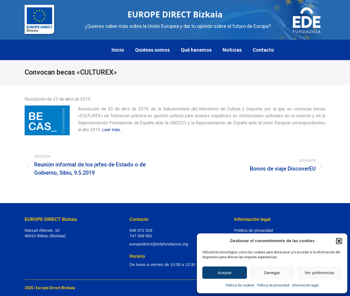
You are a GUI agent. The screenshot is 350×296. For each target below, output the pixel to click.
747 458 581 (140, 235)
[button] (339, 241)
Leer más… (112, 129)
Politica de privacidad (273, 285)
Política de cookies (240, 285)
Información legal (305, 285)
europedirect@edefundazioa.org (158, 244)
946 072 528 (140, 230)
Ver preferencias (319, 272)
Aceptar (225, 272)
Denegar (272, 272)
